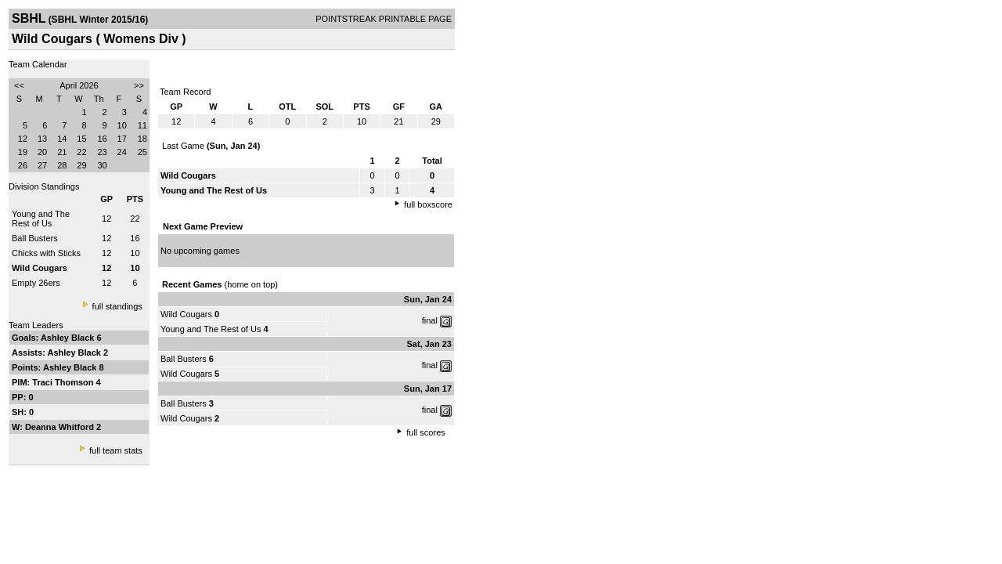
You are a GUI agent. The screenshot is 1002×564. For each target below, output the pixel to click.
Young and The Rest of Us (41, 218)
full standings (117, 306)
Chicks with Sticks (46, 253)
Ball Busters (35, 238)
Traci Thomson (64, 382)
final (430, 320)
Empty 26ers (36, 282)
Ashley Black (69, 337)
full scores (425, 432)
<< (19, 85)
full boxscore (428, 204)
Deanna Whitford (60, 427)
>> (139, 85)
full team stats (115, 450)
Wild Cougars (186, 314)
